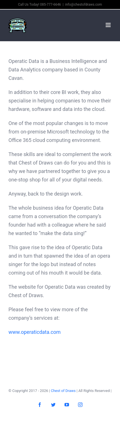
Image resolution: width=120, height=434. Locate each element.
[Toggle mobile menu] (109, 25)
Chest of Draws (63, 391)
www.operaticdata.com (34, 332)
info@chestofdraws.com (83, 4)
